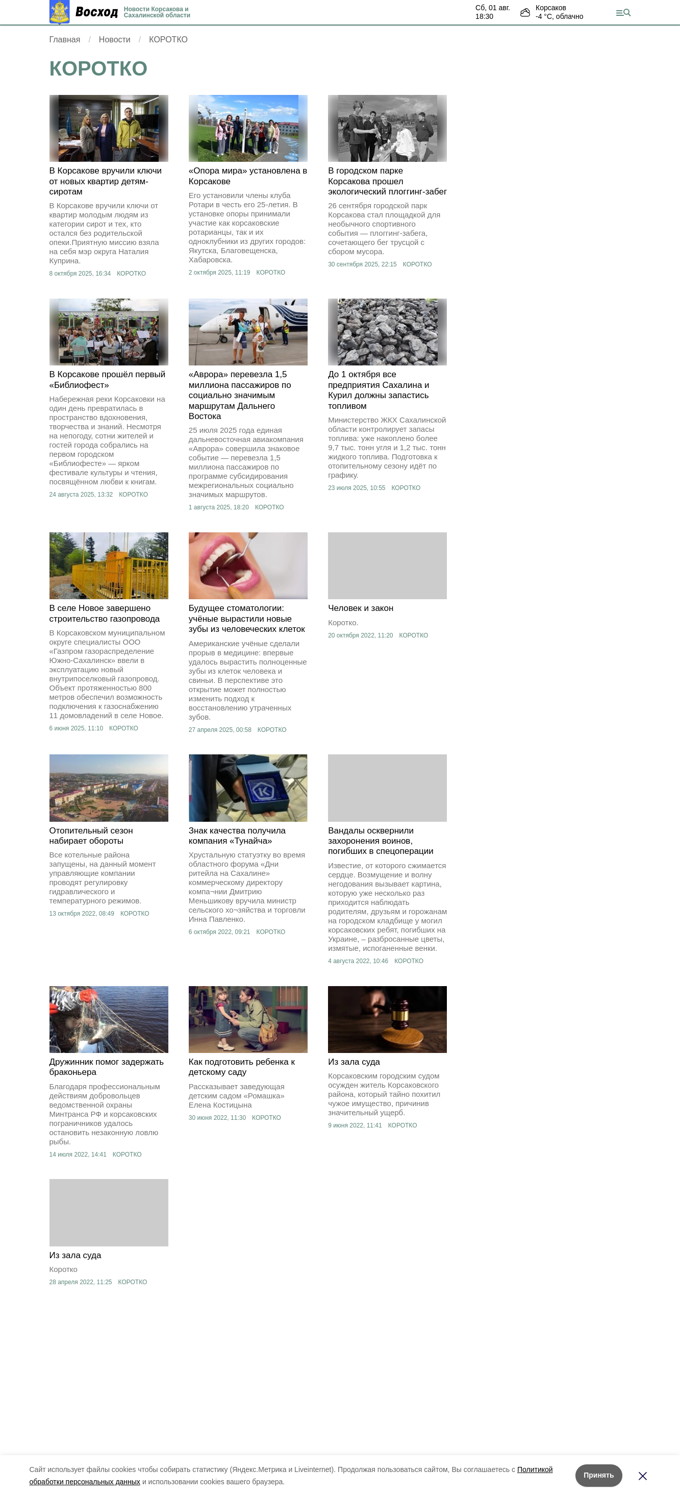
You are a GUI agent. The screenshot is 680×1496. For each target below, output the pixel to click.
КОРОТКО (131, 273)
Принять (599, 1475)
